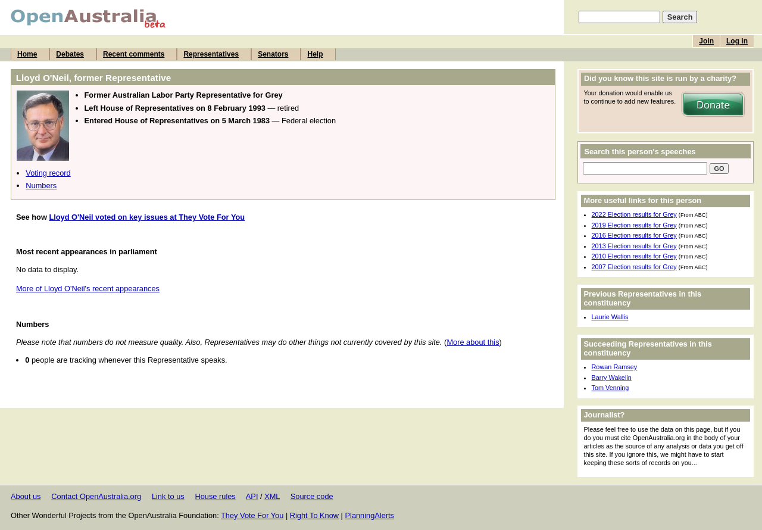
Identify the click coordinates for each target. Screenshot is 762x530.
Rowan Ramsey (615, 366)
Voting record (48, 173)
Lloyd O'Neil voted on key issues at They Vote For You (147, 217)
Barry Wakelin (612, 377)
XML (272, 496)
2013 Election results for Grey (634, 246)
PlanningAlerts (370, 515)
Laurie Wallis (610, 316)
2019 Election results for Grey (634, 225)
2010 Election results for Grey (634, 256)
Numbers (41, 185)
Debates (70, 54)
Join (706, 41)
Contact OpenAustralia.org (96, 496)
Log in (737, 41)
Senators (273, 54)
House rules (215, 496)
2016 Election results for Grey (634, 235)
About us (26, 496)
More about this (472, 342)
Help (315, 54)
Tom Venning (610, 387)
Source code (312, 496)
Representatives (211, 54)
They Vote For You (252, 515)
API (252, 496)
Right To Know (314, 515)
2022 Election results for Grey (634, 214)
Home (27, 54)
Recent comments (133, 54)
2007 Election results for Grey (634, 266)
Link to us (168, 496)
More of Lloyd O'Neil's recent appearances (88, 288)
